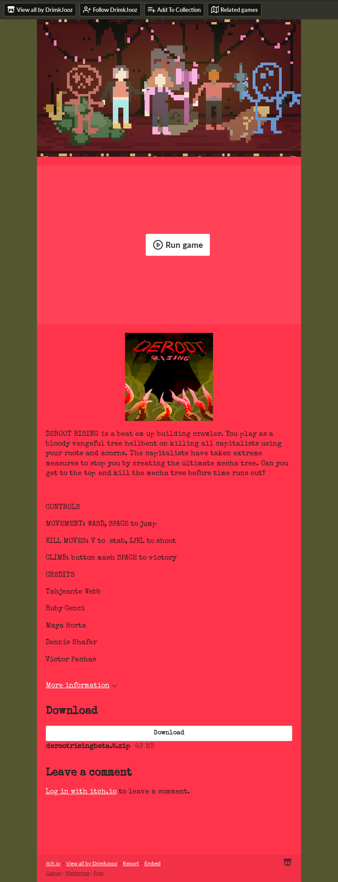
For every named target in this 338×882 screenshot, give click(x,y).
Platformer (78, 873)
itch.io (53, 863)
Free (98, 873)
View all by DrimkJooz (91, 863)
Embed (152, 863)
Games (54, 873)
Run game (178, 245)
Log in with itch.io (81, 792)
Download (169, 733)
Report (131, 863)
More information (81, 686)
